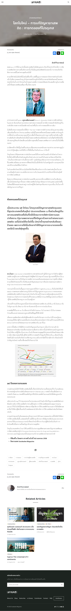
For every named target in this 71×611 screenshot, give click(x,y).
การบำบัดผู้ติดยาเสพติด (29, 457)
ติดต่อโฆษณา (59, 598)
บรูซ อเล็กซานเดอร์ (21, 461)
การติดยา (10, 457)
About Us (10, 598)
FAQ (51, 598)
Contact (45, 598)
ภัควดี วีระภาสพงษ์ (43, 461)
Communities (35, 18)
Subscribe (22, 598)
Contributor (38, 598)
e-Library (30, 598)
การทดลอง (18, 457)
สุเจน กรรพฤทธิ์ (21, 562)
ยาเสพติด (53, 461)
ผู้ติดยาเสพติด (32, 461)
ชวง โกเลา (54, 457)
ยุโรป (59, 461)
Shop (16, 598)
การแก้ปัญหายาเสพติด (43, 457)
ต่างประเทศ (11, 461)
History (10, 554)
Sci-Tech (48, 524)
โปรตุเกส (10, 465)
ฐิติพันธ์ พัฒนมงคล (51, 532)
